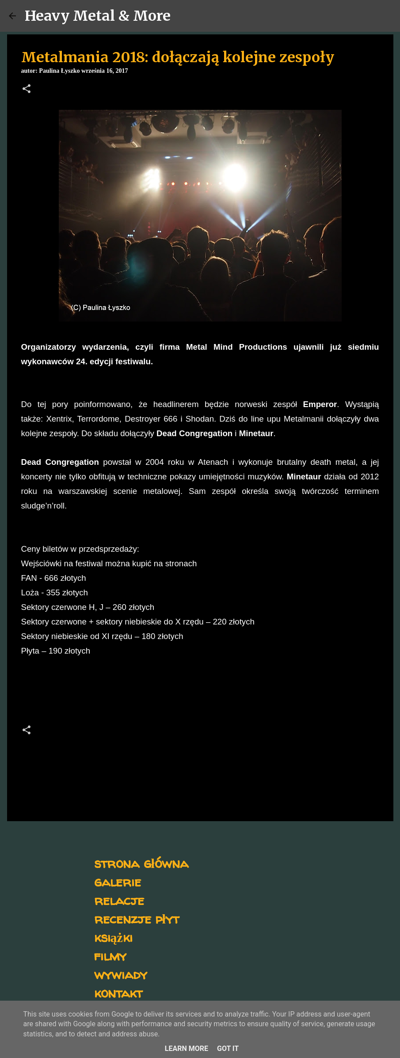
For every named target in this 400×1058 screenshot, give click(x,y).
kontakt (118, 992)
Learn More (186, 1048)
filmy (110, 955)
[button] (26, 89)
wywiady (120, 974)
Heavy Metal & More (98, 16)
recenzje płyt (136, 918)
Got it (228, 1048)
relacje (119, 900)
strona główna (141, 863)
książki (113, 937)
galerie (117, 881)
